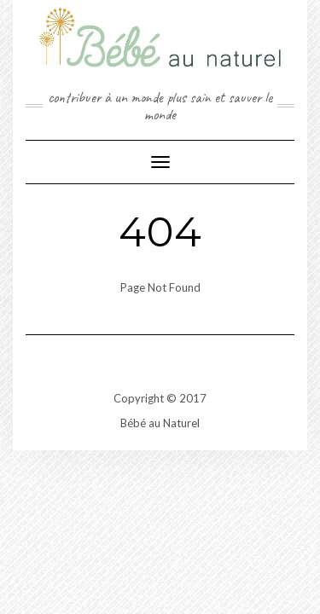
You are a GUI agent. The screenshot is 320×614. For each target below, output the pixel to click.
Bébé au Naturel (160, 423)
